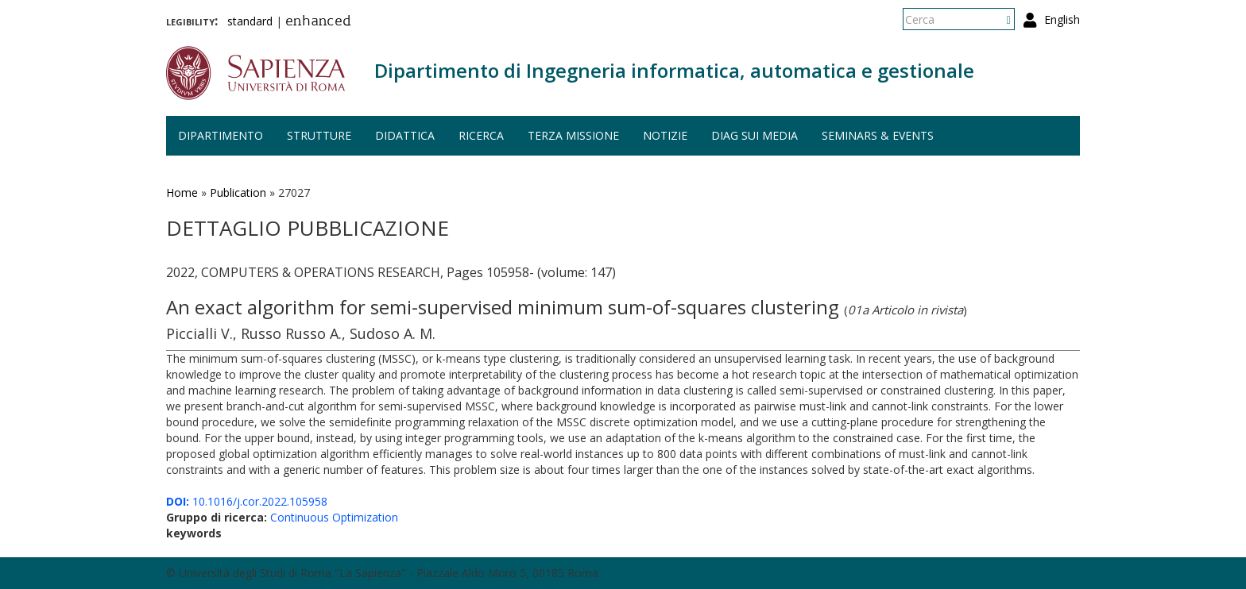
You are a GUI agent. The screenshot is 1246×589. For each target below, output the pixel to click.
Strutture (319, 135)
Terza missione (573, 135)
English (1062, 19)
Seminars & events (878, 135)
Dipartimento (220, 135)
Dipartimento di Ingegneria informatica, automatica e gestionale (674, 70)
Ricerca (481, 135)
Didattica (405, 135)
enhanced (318, 22)
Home (182, 192)
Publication (238, 192)
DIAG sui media (754, 135)
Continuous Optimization (334, 517)
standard (250, 21)
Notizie (665, 135)
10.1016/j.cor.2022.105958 (246, 501)
